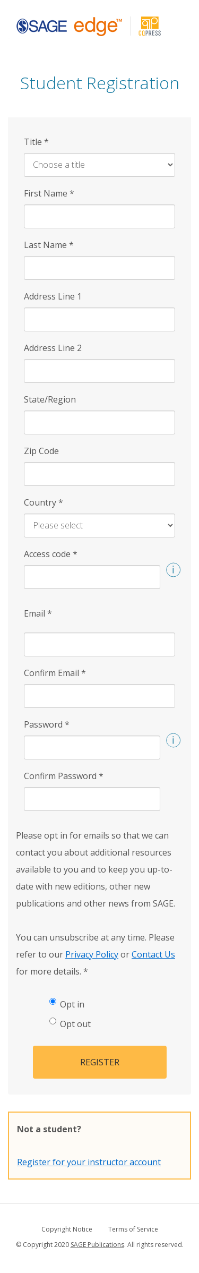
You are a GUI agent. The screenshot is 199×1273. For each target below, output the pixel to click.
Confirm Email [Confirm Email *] (55, 673)
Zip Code (41, 451)
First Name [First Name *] (49, 193)
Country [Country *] (43, 502)
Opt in (66, 1004)
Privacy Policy (91, 954)
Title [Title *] (36, 142)
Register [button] (99, 1062)
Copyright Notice (66, 1229)
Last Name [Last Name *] (49, 245)
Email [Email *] (38, 613)
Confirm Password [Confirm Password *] (63, 776)
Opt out (70, 1024)
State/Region (50, 399)
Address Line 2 (53, 348)
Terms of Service (133, 1229)
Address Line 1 (53, 296)
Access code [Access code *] (50, 554)
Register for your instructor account (89, 1162)
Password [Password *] (47, 724)
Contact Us (153, 954)
